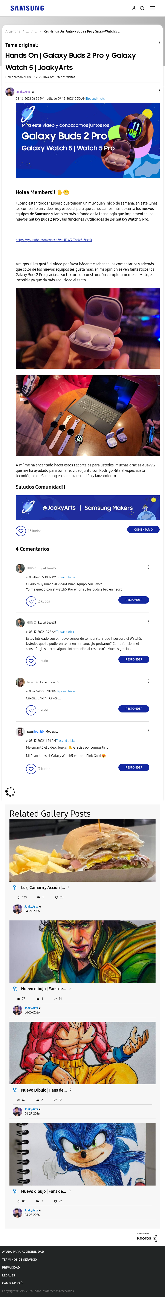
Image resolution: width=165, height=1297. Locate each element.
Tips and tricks (95, 99)
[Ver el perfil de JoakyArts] (23, 92)
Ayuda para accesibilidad (23, 1252)
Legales (8, 1275)
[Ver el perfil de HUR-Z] (31, 568)
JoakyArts (31, 906)
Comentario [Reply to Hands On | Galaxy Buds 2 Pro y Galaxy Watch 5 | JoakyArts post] (143, 529)
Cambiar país (12, 1283)
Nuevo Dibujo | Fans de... (44, 1090)
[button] (152, 90)
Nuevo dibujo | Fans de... (43, 988)
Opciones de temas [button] (152, 42)
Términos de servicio (19, 1259)
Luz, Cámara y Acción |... (43, 887)
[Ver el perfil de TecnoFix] (32, 682)
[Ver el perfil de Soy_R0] (38, 731)
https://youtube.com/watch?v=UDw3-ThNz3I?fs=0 (54, 240)
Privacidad (11, 1267)
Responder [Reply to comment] (133, 600)
